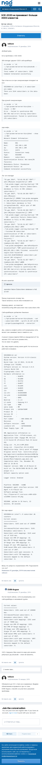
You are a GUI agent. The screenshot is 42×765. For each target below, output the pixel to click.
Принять (21, 761)
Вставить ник (6, 581)
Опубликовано (19, 46)
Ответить (21, 36)
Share (9, 733)
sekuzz (9, 24)
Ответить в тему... (12, 722)
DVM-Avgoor (13, 589)
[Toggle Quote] (5, 284)
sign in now (13, 713)
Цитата (21, 581)
